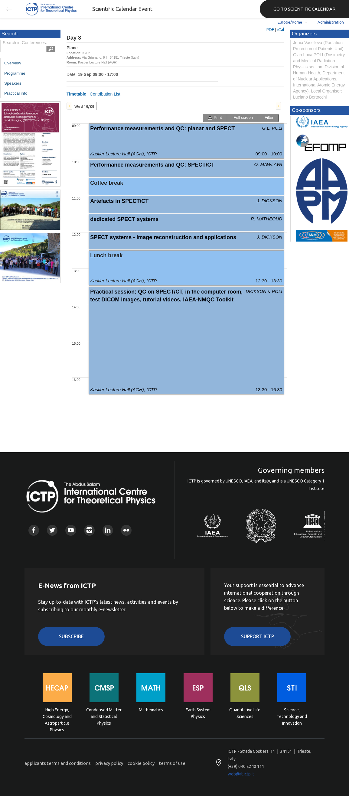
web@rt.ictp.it (241, 774)
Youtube (70, 530)
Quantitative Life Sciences (244, 713)
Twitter (52, 530)
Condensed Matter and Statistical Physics (104, 716)
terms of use (172, 763)
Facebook (33, 530)
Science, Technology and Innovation (292, 716)
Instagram (89, 530)
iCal (280, 29)
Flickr (126, 530)
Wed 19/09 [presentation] (84, 106)
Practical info (15, 93)
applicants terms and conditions (57, 763)
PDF (270, 29)
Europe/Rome (290, 22)
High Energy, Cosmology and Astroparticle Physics (57, 716)
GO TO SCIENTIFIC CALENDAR (304, 8)
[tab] (84, 106)
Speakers (12, 83)
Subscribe (71, 636)
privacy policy (109, 763)
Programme (14, 73)
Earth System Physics (198, 713)
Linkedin (108, 530)
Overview (12, 63)
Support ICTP (257, 636)
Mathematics (151, 709)
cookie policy (141, 763)
